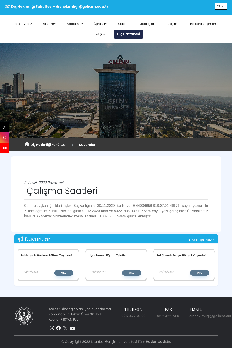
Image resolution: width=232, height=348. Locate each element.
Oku (63, 273)
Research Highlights (204, 24)
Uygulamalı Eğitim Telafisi (107, 255)
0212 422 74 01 (168, 316)
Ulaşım (172, 24)
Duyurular (87, 144)
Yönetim (48, 24)
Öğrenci (99, 24)
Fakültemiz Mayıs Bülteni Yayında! (181, 255)
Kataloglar (147, 24)
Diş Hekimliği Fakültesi (45, 144)
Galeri (122, 24)
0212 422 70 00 (133, 316)
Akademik (74, 24)
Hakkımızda (22, 24)
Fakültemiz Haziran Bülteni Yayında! (46, 255)
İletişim (100, 34)
